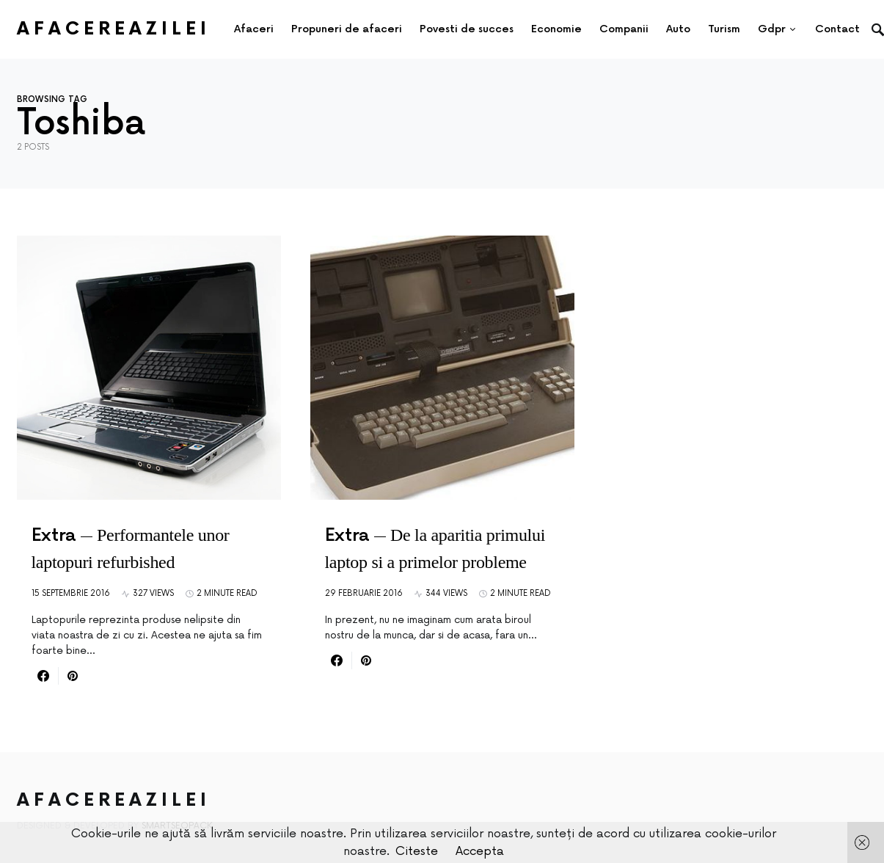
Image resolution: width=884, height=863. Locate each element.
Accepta (480, 851)
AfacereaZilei (114, 29)
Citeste (416, 851)
